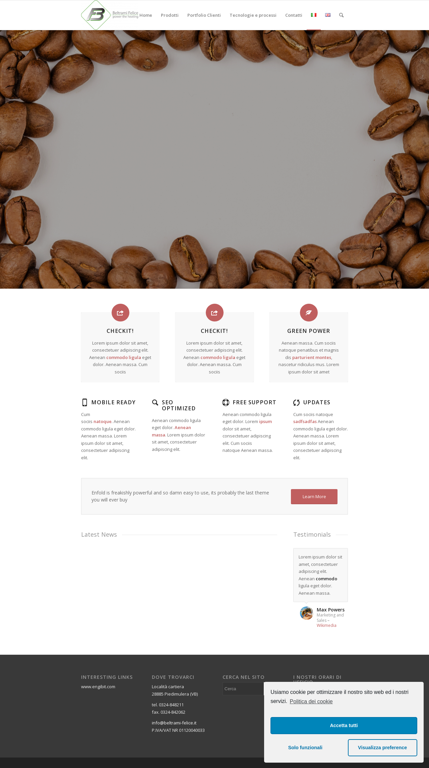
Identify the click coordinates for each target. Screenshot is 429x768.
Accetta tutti (344, 725)
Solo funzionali (305, 747)
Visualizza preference (382, 747)
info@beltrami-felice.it (174, 723)
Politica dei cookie (311, 701)
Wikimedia (326, 625)
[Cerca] (341, 15)
